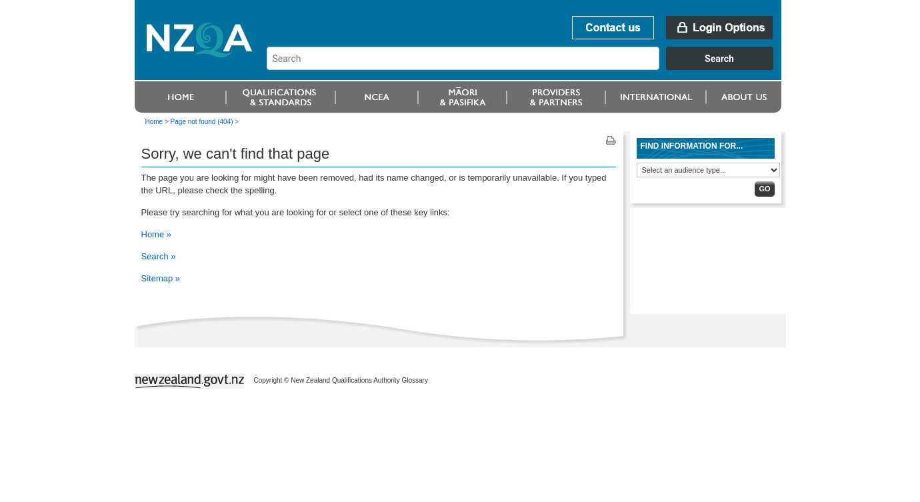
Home (154, 121)
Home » (156, 234)
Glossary (414, 380)
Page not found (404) (202, 121)
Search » (158, 256)
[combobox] (526, 66)
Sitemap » (161, 278)
